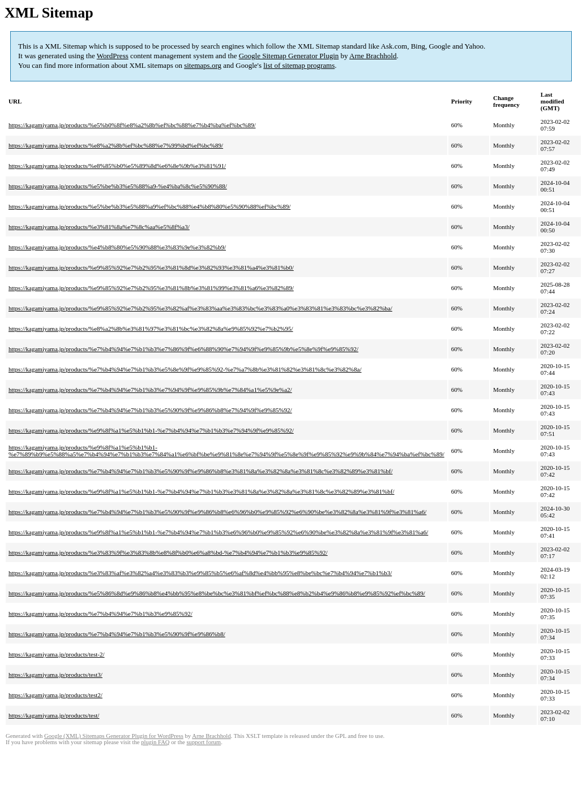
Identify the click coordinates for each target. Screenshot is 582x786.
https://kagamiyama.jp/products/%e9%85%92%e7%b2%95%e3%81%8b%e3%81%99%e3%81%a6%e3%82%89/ (151, 287)
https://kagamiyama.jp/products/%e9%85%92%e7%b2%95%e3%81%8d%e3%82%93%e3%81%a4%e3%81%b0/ (151, 267)
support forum (203, 742)
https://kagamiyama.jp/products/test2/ (55, 695)
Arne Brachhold (372, 55)
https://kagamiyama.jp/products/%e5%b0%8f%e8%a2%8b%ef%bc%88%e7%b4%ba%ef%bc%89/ (132, 125)
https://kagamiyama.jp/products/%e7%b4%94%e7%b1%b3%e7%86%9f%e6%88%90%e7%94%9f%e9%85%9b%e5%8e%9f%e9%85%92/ (183, 349)
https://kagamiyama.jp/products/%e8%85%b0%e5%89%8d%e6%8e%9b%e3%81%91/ (117, 165)
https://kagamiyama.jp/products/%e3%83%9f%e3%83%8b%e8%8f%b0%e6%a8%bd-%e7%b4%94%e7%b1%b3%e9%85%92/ (168, 552)
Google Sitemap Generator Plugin (289, 55)
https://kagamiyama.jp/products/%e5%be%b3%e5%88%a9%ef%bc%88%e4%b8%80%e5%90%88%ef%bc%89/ (149, 206)
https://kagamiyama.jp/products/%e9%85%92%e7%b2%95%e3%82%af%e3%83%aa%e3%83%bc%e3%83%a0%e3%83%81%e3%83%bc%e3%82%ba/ (200, 308)
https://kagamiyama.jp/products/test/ (53, 715)
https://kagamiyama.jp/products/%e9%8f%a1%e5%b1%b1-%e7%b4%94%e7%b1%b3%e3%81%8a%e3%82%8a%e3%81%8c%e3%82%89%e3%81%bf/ (201, 491)
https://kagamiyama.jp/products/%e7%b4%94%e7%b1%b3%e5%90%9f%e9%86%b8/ (116, 633)
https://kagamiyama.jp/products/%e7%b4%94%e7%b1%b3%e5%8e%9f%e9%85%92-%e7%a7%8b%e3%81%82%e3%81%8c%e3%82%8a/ (184, 369)
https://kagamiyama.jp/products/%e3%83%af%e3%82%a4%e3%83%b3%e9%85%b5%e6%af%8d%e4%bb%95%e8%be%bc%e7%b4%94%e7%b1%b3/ (200, 572)
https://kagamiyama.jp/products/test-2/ (56, 654)
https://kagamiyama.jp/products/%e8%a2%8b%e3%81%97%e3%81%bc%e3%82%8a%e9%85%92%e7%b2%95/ (150, 328)
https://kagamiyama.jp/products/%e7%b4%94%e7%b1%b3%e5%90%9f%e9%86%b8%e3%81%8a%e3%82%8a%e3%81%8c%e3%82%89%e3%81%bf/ (200, 471)
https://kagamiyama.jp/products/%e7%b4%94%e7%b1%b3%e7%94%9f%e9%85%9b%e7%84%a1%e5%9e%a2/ (150, 389)
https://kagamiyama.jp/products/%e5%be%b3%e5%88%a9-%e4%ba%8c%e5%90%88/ (117, 186)
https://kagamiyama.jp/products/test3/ (55, 674)
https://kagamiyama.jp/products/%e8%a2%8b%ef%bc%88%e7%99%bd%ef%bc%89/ (115, 145)
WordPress (113, 55)
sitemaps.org (202, 65)
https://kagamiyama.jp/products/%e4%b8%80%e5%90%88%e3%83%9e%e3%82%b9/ (117, 247)
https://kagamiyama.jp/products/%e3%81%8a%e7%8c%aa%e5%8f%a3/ (99, 226)
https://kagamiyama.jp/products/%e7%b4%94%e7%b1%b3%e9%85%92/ (100, 613)
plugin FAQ (155, 742)
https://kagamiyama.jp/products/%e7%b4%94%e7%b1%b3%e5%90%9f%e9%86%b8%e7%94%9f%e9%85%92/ (150, 410)
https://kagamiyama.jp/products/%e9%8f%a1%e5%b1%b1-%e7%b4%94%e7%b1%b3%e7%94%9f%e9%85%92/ (151, 430)
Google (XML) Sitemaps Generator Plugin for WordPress (113, 736)
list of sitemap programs (299, 65)
